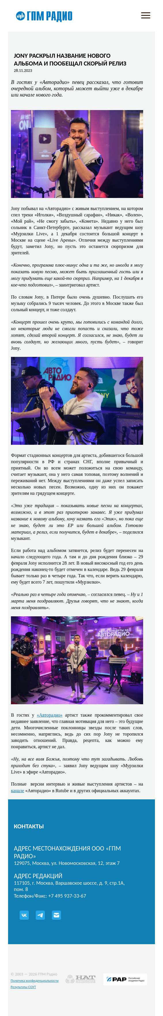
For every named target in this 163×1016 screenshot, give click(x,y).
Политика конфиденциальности (35, 980)
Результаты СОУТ (23, 987)
